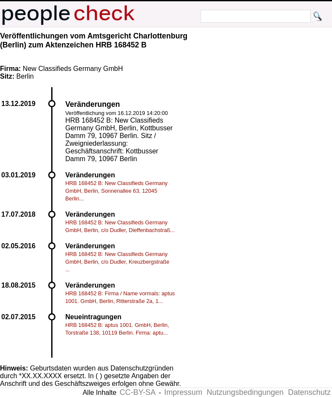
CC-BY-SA (137, 392)
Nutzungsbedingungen (245, 392)
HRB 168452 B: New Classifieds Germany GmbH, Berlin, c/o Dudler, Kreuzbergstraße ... (117, 262)
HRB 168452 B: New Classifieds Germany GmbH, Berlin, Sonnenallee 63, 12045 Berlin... (116, 191)
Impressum (183, 392)
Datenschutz (309, 392)
